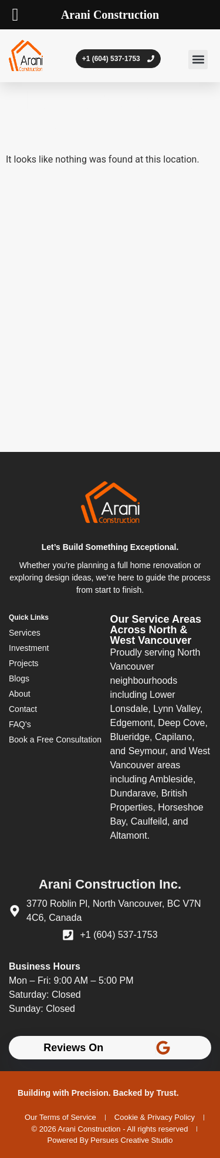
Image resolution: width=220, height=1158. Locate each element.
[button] (198, 59)
